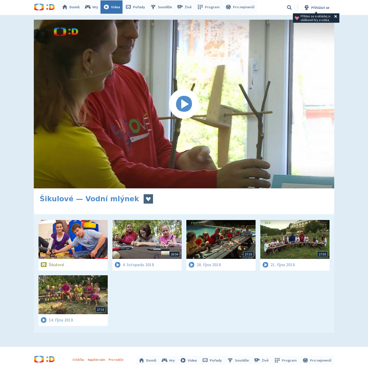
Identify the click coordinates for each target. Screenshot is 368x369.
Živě (185, 7)
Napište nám (97, 359)
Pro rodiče (116, 359)
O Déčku (79, 359)
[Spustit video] (184, 104)
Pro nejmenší (240, 7)
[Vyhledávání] (289, 7)
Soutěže (162, 7)
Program (208, 7)
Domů (71, 7)
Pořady (136, 7)
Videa (112, 7)
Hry (92, 7)
